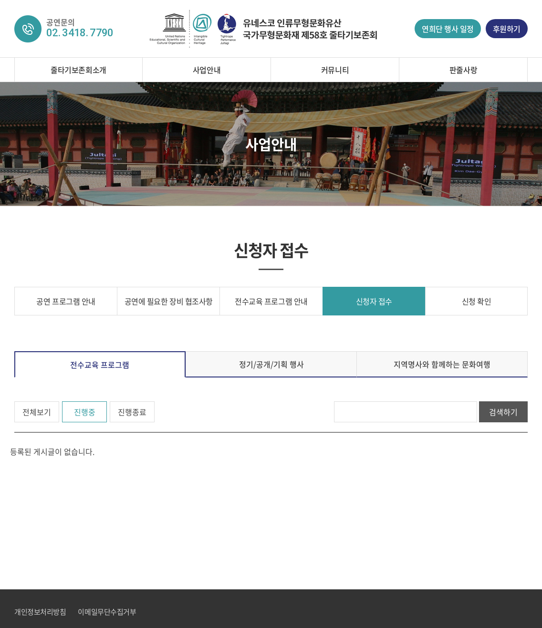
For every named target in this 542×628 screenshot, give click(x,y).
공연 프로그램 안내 (65, 301)
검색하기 (503, 412)
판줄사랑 (463, 69)
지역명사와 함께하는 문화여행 (442, 364)
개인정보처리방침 (40, 612)
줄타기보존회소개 (78, 69)
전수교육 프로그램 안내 (271, 301)
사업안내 (206, 69)
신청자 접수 (374, 301)
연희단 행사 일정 (448, 28)
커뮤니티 (335, 69)
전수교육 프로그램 (99, 364)
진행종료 (132, 412)
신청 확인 (476, 301)
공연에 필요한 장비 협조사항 (169, 301)
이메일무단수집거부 (107, 612)
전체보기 (36, 412)
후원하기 (507, 28)
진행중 (84, 412)
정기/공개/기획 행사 (271, 364)
